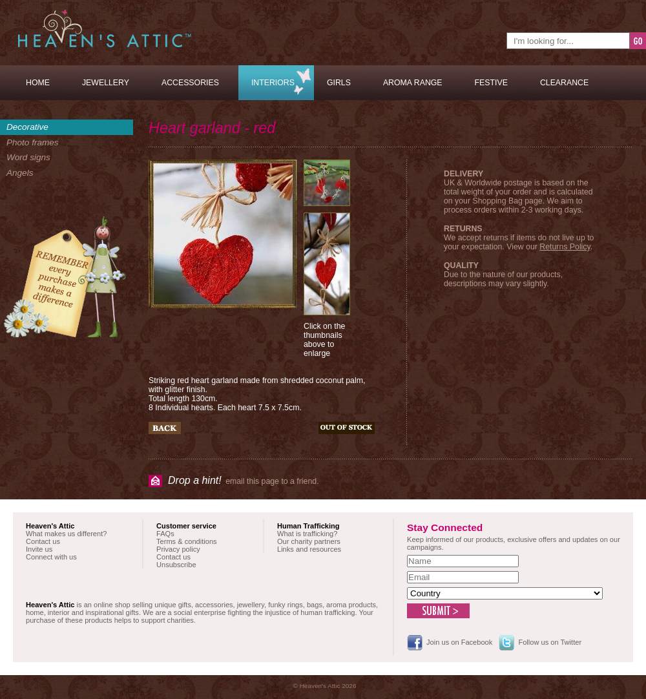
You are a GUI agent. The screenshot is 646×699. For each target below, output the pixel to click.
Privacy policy (178, 549)
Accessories (190, 82)
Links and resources (309, 549)
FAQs (165, 533)
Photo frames (32, 142)
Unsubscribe (176, 565)
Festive (491, 82)
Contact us (43, 541)
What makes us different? (66, 533)
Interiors (273, 82)
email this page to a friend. (243, 480)
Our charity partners (308, 541)
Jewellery (105, 82)
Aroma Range (413, 82)
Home (38, 82)
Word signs (28, 157)
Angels (19, 173)
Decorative (27, 127)
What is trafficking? (307, 533)
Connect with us (51, 557)
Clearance (564, 82)
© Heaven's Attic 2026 (325, 685)
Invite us (39, 549)
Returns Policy (564, 246)
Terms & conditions (186, 541)
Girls (339, 82)
